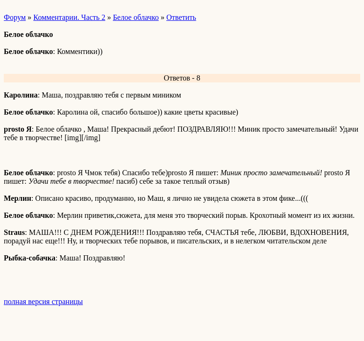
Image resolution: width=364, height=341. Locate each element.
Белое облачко (136, 17)
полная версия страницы (43, 301)
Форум (15, 17)
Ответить (181, 17)
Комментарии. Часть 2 (69, 17)
